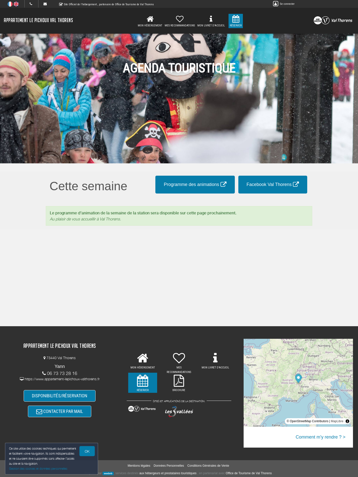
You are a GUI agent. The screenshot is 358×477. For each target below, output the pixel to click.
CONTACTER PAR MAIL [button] (59, 411)
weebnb (108, 473)
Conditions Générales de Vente (208, 465)
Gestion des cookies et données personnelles (38, 468)
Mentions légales (139, 465)
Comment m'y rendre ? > (320, 437)
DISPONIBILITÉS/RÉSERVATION (59, 395)
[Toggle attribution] (347, 421)
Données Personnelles (169, 465)
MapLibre (337, 421)
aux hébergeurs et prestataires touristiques (167, 473)
